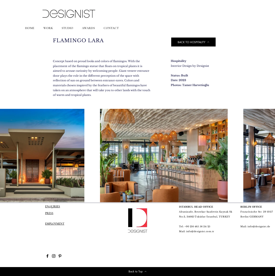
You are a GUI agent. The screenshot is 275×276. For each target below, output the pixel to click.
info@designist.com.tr (200, 231)
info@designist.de (259, 226)
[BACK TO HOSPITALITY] (193, 42)
